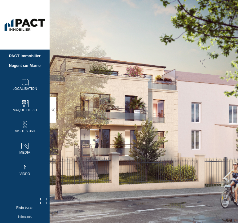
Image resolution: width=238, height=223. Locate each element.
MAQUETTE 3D (25, 105)
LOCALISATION (24, 83)
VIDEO (25, 169)
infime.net (24, 216)
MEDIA (25, 147)
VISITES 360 (25, 126)
